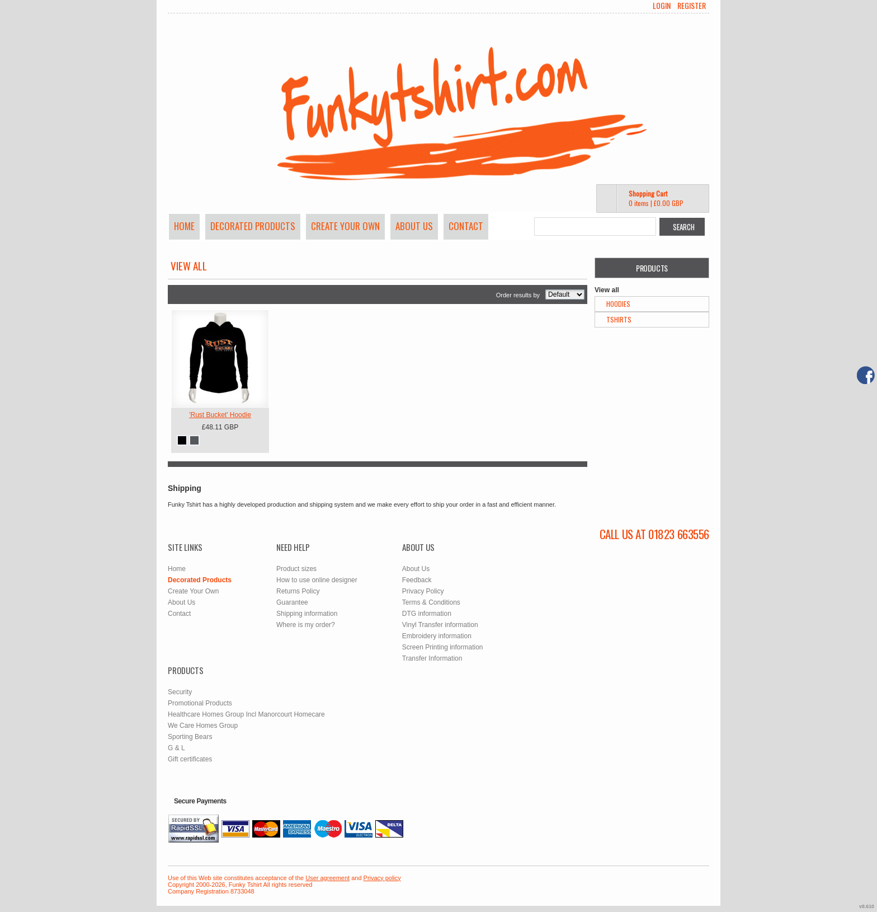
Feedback (417, 580)
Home (184, 226)
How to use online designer (316, 580)
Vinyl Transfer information (440, 625)
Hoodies (618, 303)
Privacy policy (382, 877)
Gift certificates (190, 759)
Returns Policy (297, 591)
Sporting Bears (190, 737)
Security (180, 692)
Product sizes (296, 569)
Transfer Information (432, 658)
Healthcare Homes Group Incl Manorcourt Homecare (246, 714)
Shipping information (306, 614)
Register (691, 5)
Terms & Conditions (431, 602)
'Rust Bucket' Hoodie (220, 415)
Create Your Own (345, 226)
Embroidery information (436, 636)
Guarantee (292, 602)
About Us (414, 226)
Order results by (518, 295)
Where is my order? (305, 625)
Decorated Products (252, 226)
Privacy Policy (423, 591)
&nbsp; (220, 359)
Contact (466, 226)
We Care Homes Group (203, 725)
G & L (176, 748)
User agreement (327, 877)
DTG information (426, 614)
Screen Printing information (442, 647)
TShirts (618, 319)
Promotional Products (200, 703)
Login (662, 5)
